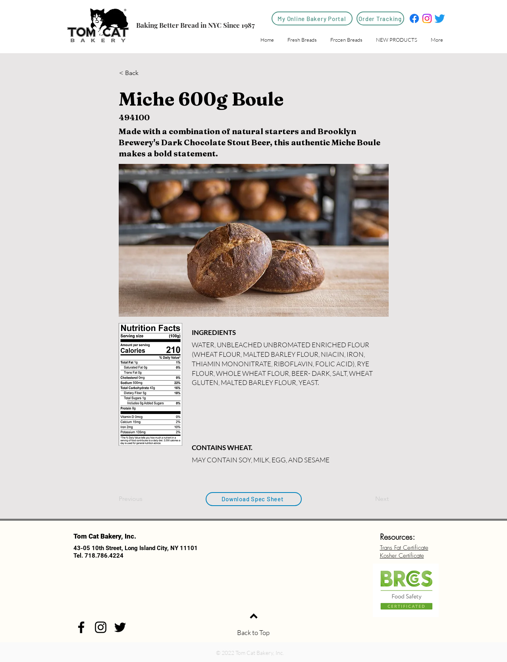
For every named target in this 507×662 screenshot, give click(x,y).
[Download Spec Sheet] (254, 499)
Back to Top (253, 632)
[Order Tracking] (380, 18)
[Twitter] (440, 18)
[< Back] (145, 73)
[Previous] (145, 499)
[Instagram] (427, 18)
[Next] (369, 499)
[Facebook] (414, 18)
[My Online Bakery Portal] (312, 18)
